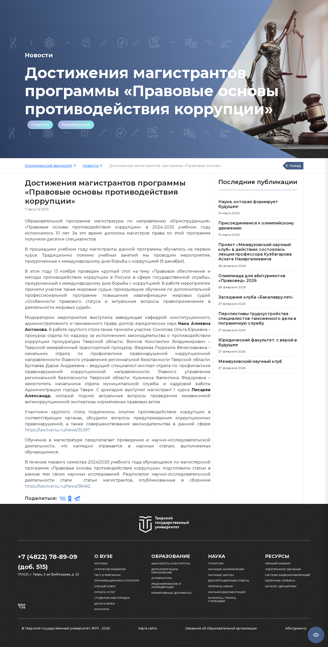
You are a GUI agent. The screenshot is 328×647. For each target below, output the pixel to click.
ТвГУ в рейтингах (107, 575)
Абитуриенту (295, 628)
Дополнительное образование (164, 571)
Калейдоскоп (76, 124)
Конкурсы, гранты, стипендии (222, 599)
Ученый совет (105, 586)
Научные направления (226, 569)
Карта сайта (147, 628)
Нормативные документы (171, 593)
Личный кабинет (278, 563)
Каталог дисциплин (280, 586)
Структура (216, 563)
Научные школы (221, 575)
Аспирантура (161, 578)
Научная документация (226, 592)
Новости (40, 124)
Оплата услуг (104, 592)
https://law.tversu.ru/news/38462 (57, 486)
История (100, 563)
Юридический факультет (48, 165)
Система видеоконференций (287, 575)
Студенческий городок (112, 598)
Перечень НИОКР (220, 586)
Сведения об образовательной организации (221, 628)
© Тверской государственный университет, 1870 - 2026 (66, 628)
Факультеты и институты (170, 563)
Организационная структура (116, 580)
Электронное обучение (283, 569)
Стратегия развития (110, 569)
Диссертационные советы (228, 580)
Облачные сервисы (280, 580)
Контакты (101, 609)
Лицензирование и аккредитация (166, 585)
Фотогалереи (104, 603)
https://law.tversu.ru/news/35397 (57, 430)
